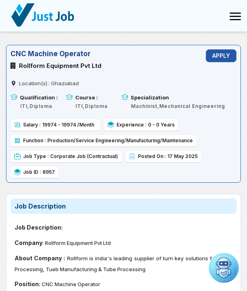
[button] (224, 268)
